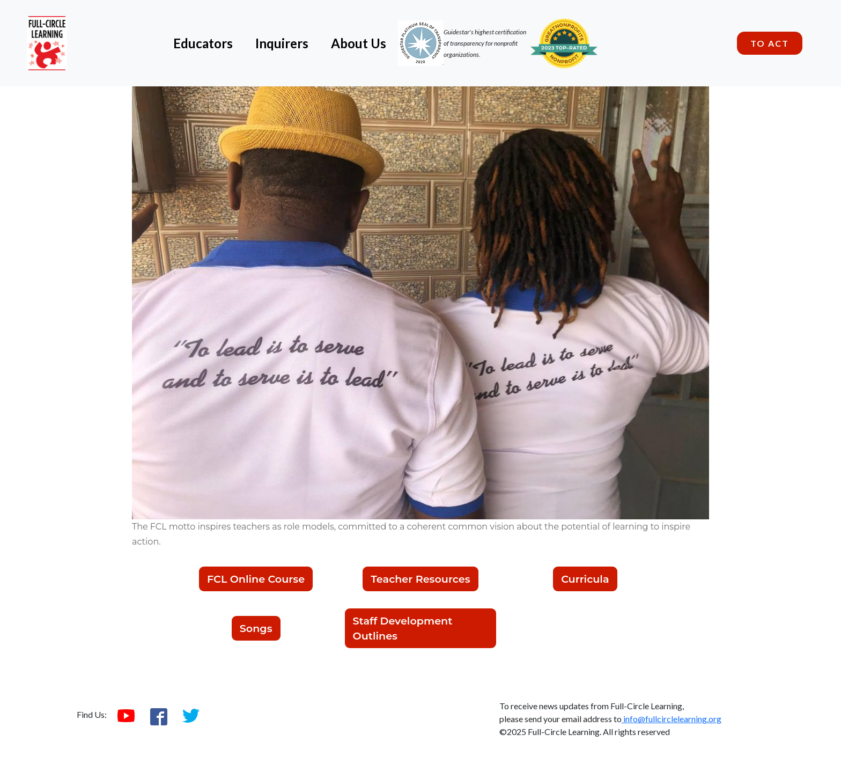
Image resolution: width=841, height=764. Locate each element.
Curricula (585, 578)
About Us (358, 43)
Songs (256, 628)
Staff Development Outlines (403, 628)
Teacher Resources (420, 578)
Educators (203, 43)
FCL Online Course (256, 578)
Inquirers (281, 43)
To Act (769, 43)
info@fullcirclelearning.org (671, 719)
